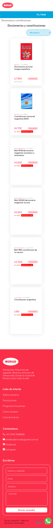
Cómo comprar (10, 411)
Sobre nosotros (11, 394)
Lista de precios (11, 417)
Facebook (9, 444)
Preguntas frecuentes (14, 406)
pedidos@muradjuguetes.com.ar (20, 439)
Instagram (9, 449)
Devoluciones (9, 400)
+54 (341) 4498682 (14, 434)
